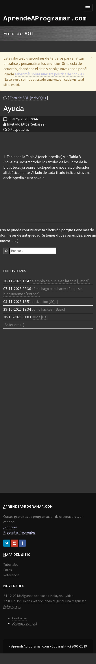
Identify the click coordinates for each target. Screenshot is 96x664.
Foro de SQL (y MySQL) (28, 97)
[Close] (91, 57)
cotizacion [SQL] (45, 301)
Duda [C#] (40, 317)
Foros (7, 570)
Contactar (19, 618)
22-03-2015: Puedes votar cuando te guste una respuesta (44, 601)
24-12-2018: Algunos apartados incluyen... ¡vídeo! (38, 596)
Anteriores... (12, 606)
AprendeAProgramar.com (45, 18)
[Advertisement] (48, 142)
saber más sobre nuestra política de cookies (49, 74)
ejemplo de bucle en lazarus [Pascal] (61, 281)
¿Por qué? (10, 527)
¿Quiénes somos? (24, 623)
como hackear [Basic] (48, 309)
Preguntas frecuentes (19, 532)
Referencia (11, 575)
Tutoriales (10, 564)
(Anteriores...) (13, 324)
